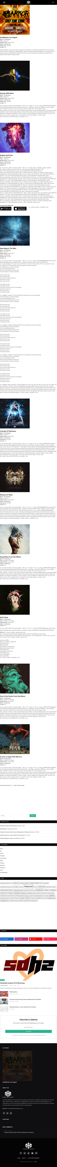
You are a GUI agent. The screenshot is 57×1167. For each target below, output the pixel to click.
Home (18, 1158)
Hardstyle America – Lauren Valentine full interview (12, 835)
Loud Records (7, 44)
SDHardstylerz (3, 829)
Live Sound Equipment (34, 1158)
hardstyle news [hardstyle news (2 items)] (31, 893)
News (1, 860)
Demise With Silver (7, 93)
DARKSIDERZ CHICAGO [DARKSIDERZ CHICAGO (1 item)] (5, 886)
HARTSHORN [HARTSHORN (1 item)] (11, 895)
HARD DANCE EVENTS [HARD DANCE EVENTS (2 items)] (7, 890)
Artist (1, 848)
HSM (35, 1161)
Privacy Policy (38, 1035)
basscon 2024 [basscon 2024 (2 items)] (24, 883)
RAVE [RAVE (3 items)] (27, 898)
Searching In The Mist (8, 248)
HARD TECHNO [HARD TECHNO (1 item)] (51, 893)
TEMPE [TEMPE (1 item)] (21, 900)
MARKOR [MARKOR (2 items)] (52, 895)
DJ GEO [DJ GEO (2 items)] (16, 886)
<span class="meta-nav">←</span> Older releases (12, 785)
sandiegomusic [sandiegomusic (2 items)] (4, 900)
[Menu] (4, 2)
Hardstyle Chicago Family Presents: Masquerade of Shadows (14, 832)
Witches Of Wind (6, 495)
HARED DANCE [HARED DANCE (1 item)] (4, 895)
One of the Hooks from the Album (12, 696)
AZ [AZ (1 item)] (11, 883)
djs (0, 851)
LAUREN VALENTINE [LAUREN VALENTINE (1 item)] (39, 895)
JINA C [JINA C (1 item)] (27, 895)
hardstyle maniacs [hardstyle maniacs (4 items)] (20, 893)
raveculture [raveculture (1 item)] (33, 898)
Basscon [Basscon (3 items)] (16, 883)
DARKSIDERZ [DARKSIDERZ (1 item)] (45, 883)
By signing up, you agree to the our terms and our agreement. (28, 1035)
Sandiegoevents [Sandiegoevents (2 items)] (51, 898)
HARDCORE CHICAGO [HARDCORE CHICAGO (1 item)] (51, 886)
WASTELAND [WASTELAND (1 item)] (34, 900)
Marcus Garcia (4, 985)
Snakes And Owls (6, 155)
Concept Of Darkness (8, 431)
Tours (1, 870)
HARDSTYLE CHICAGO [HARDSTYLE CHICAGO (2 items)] (6, 893)
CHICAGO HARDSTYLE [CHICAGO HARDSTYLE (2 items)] (35, 883)
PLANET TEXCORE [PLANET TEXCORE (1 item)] (14, 898)
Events (1, 853)
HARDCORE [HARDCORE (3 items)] (41, 887)
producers (2, 865)
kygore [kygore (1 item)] (31, 895)
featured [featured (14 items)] (28, 886)
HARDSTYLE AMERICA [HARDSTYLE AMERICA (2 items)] (50, 890)
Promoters (2, 867)
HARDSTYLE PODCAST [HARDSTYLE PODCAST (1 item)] (41, 893)
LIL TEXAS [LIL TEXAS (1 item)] (46, 895)
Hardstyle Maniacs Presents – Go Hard (9, 838)
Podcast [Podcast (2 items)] (22, 898)
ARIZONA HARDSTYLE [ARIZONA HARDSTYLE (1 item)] (5, 883)
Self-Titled (4, 617)
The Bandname (7, 39)
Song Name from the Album (10, 557)
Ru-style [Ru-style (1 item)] (44, 898)
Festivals (2, 855)
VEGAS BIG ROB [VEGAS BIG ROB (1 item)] (27, 900)
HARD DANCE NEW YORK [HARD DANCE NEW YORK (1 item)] (29, 890)
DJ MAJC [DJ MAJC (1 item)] (21, 886)
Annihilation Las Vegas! (8, 37)
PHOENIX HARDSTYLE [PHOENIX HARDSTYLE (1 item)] (5, 898)
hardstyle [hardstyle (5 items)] (39, 890)
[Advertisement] (28, 800)
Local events (3, 858)
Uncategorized (3, 872)
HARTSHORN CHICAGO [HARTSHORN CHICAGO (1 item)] (20, 895)
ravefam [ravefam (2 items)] (39, 898)
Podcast (2, 863)
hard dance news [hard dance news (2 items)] (18, 890)
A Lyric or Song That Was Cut (11, 757)
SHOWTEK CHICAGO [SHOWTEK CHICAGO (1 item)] (14, 900)
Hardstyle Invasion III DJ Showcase (8, 825)
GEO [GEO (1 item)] (35, 886)
